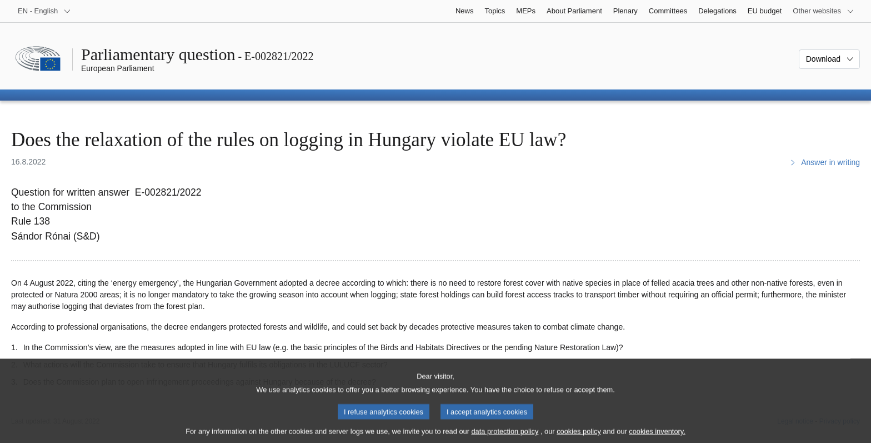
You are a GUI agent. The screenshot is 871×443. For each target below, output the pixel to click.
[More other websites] (823, 11)
